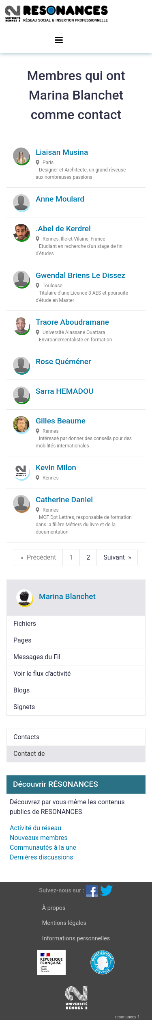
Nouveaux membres (38, 838)
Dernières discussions (41, 857)
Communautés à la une (43, 847)
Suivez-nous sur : (61, 890)
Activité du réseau (35, 828)
